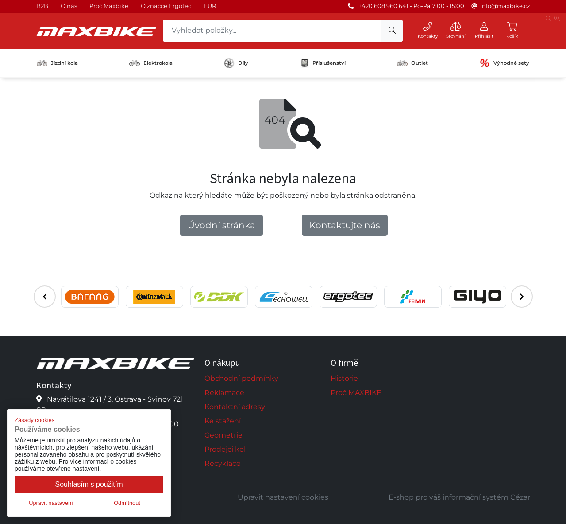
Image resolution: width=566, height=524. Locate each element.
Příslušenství (323, 63)
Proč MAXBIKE (356, 392)
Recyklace (222, 463)
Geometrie (223, 435)
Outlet (412, 63)
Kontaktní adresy (234, 407)
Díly (236, 63)
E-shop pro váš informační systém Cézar (459, 497)
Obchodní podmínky (241, 378)
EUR (210, 5)
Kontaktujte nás (344, 225)
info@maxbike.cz (505, 5)
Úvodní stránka (221, 225)
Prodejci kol (225, 449)
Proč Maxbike (108, 5)
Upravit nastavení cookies (283, 497)
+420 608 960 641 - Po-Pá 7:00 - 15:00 (411, 5)
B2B (42, 5)
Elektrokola (151, 63)
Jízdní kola (57, 63)
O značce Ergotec (166, 5)
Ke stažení (222, 421)
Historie (344, 378)
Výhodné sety (504, 63)
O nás (69, 5)
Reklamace (224, 392)
